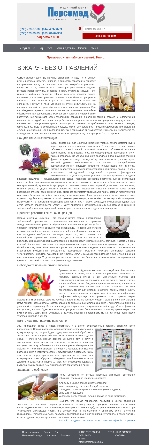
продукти (75, 420)
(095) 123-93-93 (30, 33)
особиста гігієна (92, 420)
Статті (50, 48)
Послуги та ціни (27, 48)
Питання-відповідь (65, 48)
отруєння (130, 420)
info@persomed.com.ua (90, 442)
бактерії (63, 420)
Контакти (82, 48)
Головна (94, 48)
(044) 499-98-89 (52, 29)
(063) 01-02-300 (52, 33)
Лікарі (41, 48)
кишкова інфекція (112, 420)
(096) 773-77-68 (30, 29)
